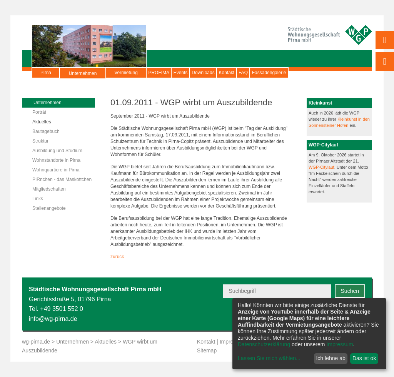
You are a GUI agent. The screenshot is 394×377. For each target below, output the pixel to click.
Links (37, 198)
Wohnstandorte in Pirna (56, 160)
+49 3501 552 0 (61, 309)
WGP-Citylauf (321, 167)
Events (199, 72)
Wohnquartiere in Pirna (56, 170)
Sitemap (207, 350)
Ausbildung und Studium (57, 150)
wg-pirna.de (36, 342)
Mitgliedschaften (49, 189)
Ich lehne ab (330, 358)
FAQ (297, 72)
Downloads (233, 72)
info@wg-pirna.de (53, 319)
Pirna (45, 72)
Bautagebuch (46, 131)
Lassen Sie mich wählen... (269, 358)
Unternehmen (83, 76)
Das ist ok (364, 358)
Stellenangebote (49, 208)
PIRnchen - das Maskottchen (62, 179)
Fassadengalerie (335, 72)
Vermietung (126, 72)
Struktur (40, 141)
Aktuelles (41, 122)
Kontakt (269, 72)
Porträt (39, 112)
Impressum (339, 344)
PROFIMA (164, 72)
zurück (117, 256)
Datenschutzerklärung (264, 344)
